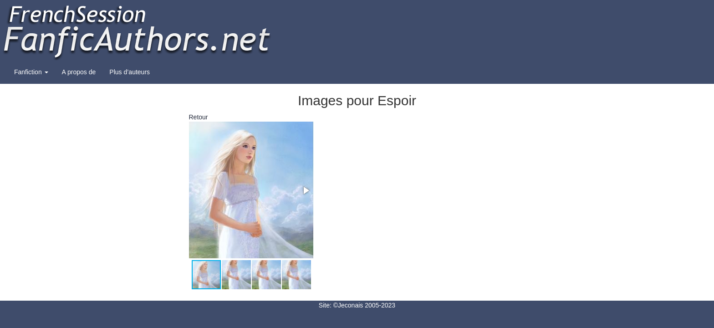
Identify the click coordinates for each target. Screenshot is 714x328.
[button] (305, 190)
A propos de (79, 72)
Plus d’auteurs (129, 72)
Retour (198, 117)
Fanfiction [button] (31, 72)
